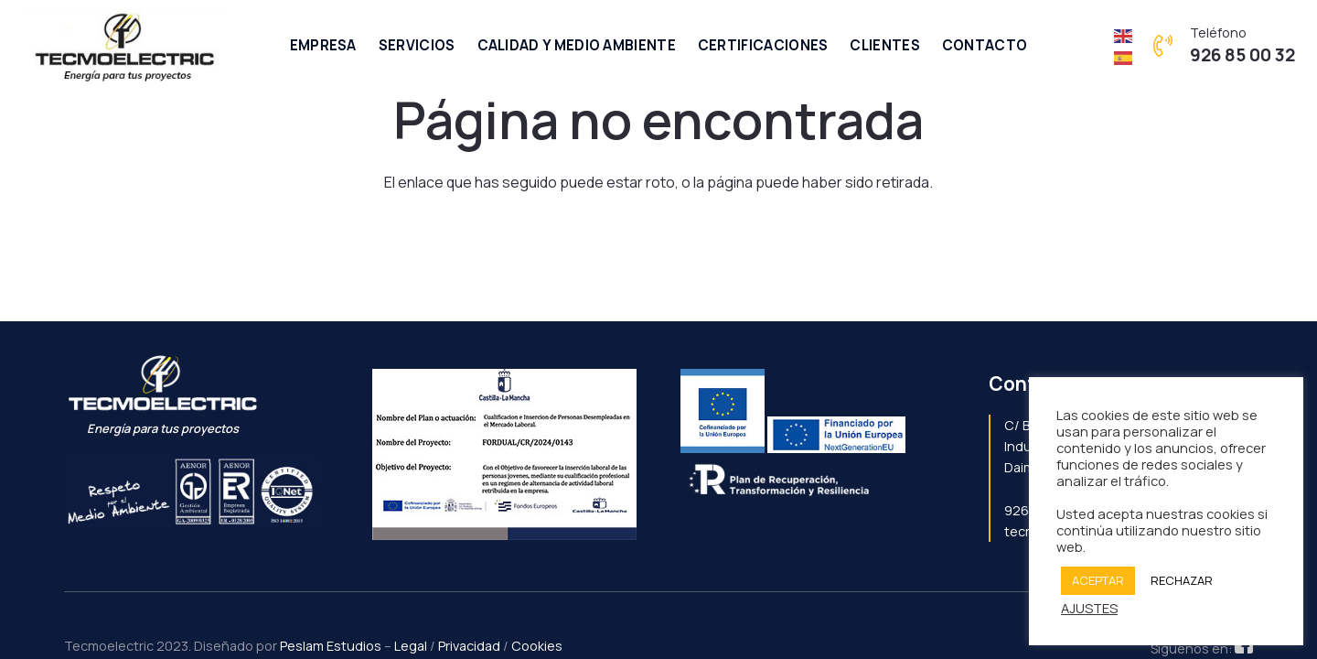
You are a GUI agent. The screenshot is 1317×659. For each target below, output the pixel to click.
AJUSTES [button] (1089, 608)
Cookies (536, 645)
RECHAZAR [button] (1182, 580)
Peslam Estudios (330, 645)
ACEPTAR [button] (1098, 580)
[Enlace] (126, 45)
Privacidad (469, 645)
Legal (410, 645)
